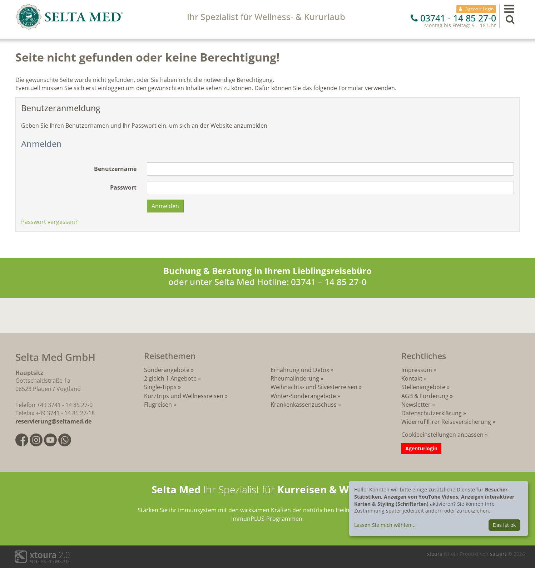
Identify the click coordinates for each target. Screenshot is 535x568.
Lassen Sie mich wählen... (385, 525)
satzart (499, 553)
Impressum (416, 370)
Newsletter (416, 404)
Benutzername (115, 169)
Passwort (123, 187)
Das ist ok (504, 525)
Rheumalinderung (296, 378)
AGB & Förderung (425, 396)
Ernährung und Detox (300, 370)
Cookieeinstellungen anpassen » (444, 435)
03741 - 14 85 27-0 (453, 18)
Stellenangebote (423, 387)
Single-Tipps (160, 387)
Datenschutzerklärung (431, 413)
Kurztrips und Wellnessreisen (183, 396)
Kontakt (411, 378)
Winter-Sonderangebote (303, 396)
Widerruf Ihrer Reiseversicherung (446, 422)
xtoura (435, 553)
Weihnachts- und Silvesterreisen (314, 387)
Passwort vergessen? (49, 222)
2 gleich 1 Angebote (170, 378)
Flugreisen (158, 404)
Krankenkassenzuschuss (304, 404)
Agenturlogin (421, 448)
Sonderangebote (166, 370)
